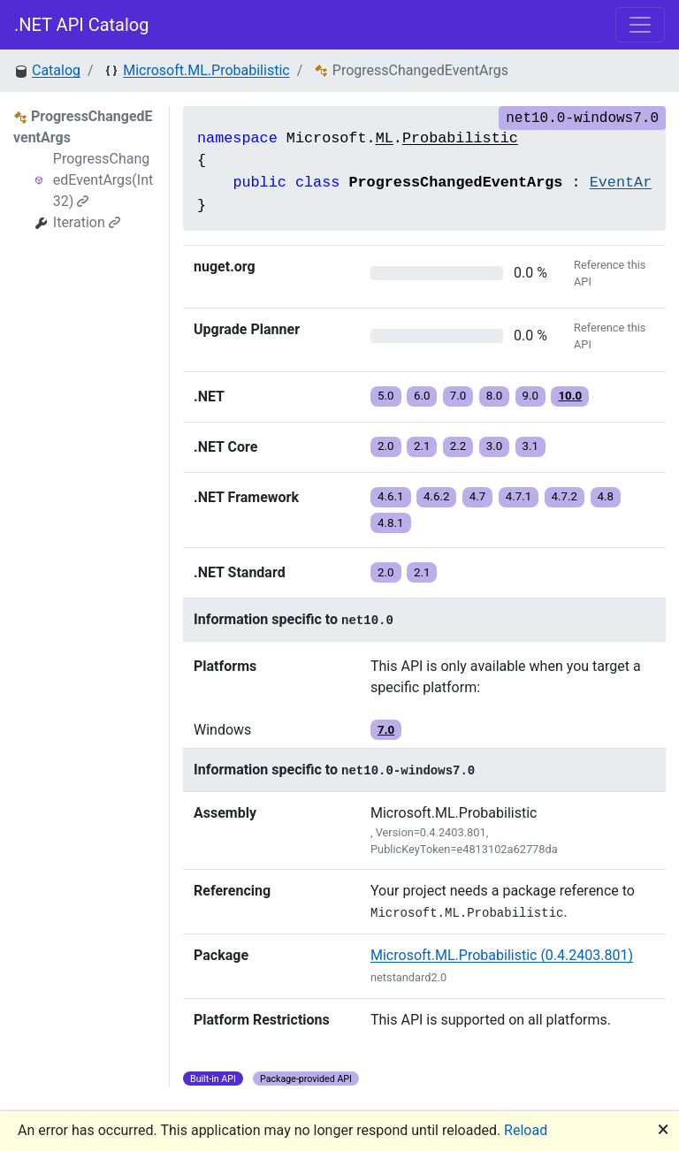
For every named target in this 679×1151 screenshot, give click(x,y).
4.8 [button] (606, 496)
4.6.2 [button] (436, 496)
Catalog (56, 70)
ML (384, 138)
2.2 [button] (458, 446)
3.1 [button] (531, 446)
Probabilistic (460, 138)
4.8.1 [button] (391, 523)
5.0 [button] (386, 395)
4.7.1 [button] (519, 496)
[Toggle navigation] (640, 24)
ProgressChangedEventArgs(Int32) (103, 180)
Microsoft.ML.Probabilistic (206, 70)
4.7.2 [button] (565, 496)
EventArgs (630, 182)
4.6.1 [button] (391, 496)
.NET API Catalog (81, 24)
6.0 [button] (422, 395)
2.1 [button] (422, 446)
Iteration (86, 222)
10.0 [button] (570, 395)
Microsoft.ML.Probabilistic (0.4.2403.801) (501, 955)
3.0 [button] (494, 446)
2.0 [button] (386, 446)
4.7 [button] (477, 496)
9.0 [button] (531, 395)
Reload (525, 1130)
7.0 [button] (458, 395)
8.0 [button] (494, 395)
